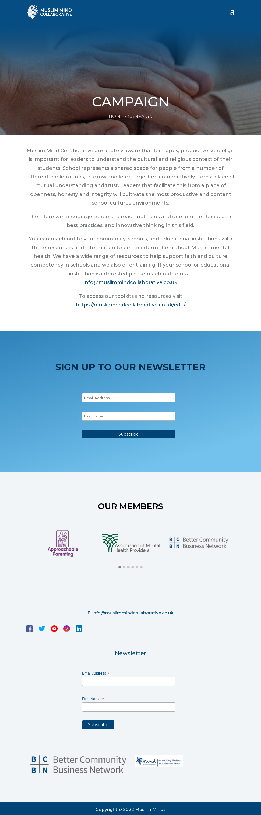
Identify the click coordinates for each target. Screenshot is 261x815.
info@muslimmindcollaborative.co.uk (130, 282)
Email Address (96, 673)
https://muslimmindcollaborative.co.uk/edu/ (130, 305)
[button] (120, 567)
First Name (93, 699)
